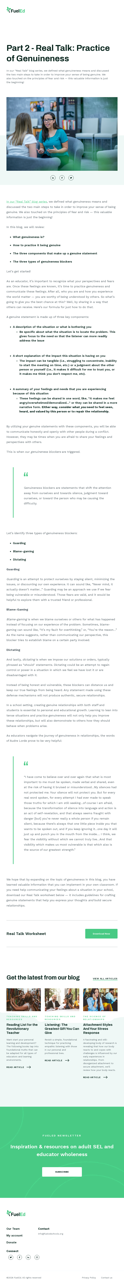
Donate (11, 1242)
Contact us (106, 1277)
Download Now (101, 933)
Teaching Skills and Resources (21, 1018)
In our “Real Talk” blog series (26, 201)
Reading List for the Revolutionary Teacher (22, 1028)
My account (14, 1235)
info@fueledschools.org (50, 1234)
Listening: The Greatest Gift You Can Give (62, 1028)
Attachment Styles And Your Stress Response (98, 1028)
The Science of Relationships (94, 1018)
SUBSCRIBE (62, 1172)
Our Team (13, 1228)
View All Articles (105, 978)
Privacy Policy (89, 1277)
